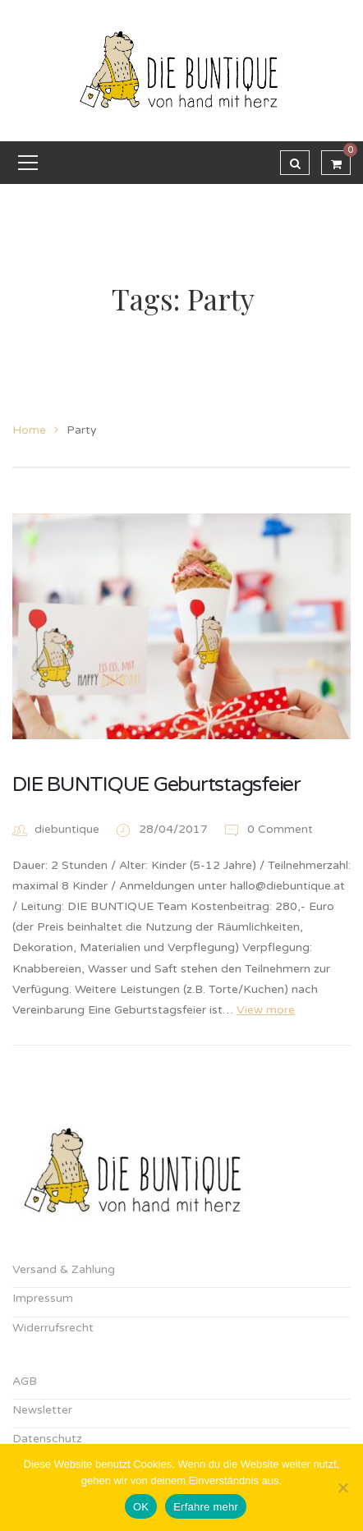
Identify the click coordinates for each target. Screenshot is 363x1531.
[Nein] (342, 1487)
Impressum (42, 1298)
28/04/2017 (175, 829)
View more (266, 1010)
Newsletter (42, 1410)
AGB (24, 1381)
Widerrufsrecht (53, 1328)
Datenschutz (47, 1439)
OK (141, 1507)
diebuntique (66, 829)
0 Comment (268, 829)
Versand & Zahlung (63, 1269)
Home (29, 430)
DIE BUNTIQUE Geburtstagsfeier (156, 784)
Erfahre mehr (205, 1507)
